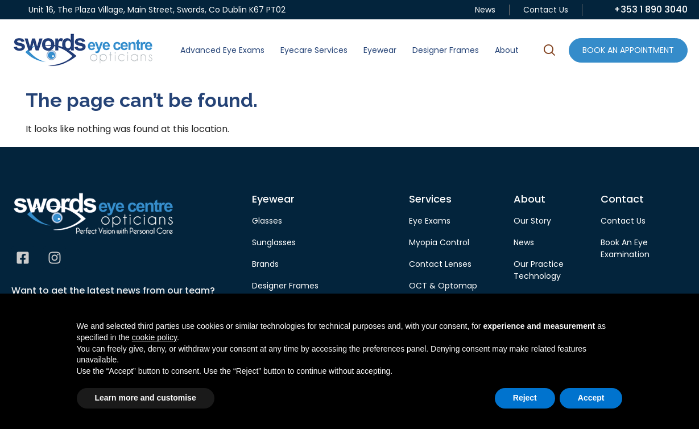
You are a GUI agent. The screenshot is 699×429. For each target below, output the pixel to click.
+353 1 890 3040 (651, 9)
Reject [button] (525, 397)
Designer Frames (445, 50)
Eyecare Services (314, 50)
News (485, 9)
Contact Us (545, 9)
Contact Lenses (440, 264)
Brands (265, 264)
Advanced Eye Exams (222, 50)
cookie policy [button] (154, 337)
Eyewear (379, 50)
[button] (549, 51)
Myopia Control (439, 242)
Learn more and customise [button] (145, 397)
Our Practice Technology (539, 270)
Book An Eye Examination (625, 248)
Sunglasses (274, 242)
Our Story (532, 220)
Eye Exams (429, 220)
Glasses (267, 220)
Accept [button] (591, 397)
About (507, 50)
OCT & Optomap (443, 285)
